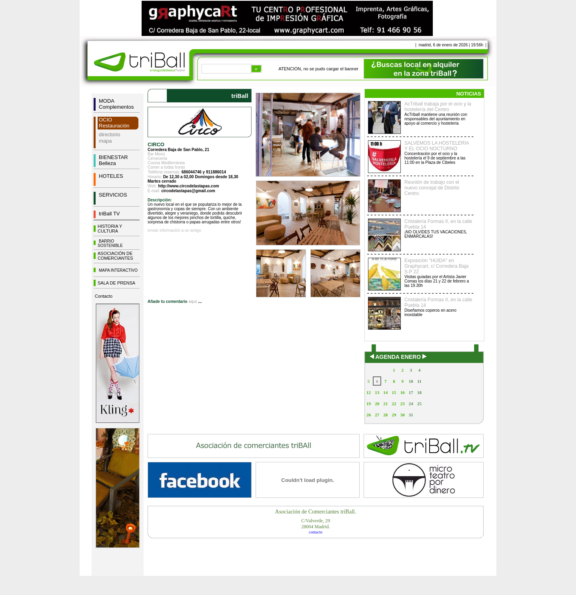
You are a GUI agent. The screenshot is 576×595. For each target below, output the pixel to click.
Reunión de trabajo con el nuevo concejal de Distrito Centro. (431, 187)
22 (394, 403)
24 (411, 403)
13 (377, 392)
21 (385, 403)
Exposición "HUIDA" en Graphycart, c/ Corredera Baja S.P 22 (436, 266)
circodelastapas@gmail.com (188, 191)
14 (385, 392)
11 (419, 381)
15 (394, 392)
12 (368, 392)
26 (368, 414)
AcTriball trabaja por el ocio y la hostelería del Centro (437, 106)
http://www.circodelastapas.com (188, 186)
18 (419, 392)
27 (377, 414)
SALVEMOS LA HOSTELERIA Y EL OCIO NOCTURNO (436, 145)
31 (411, 414)
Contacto (103, 296)
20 (377, 403)
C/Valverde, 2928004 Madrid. (315, 523)
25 (419, 403)
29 (394, 414)
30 (402, 414)
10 (411, 381)
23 (402, 403)
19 (368, 403)
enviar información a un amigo (174, 230)
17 (411, 392)
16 (402, 392)
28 (385, 414)
